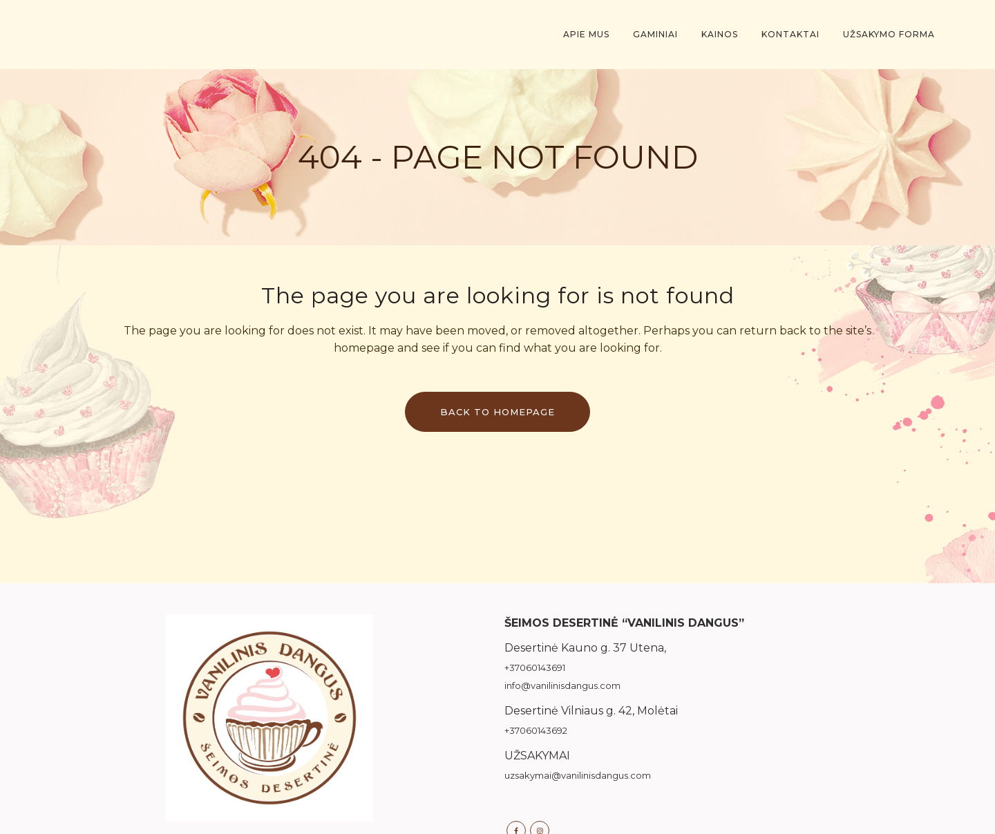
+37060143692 (535, 730)
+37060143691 (534, 667)
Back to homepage (497, 411)
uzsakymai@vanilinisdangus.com (577, 775)
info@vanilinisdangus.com (562, 685)
